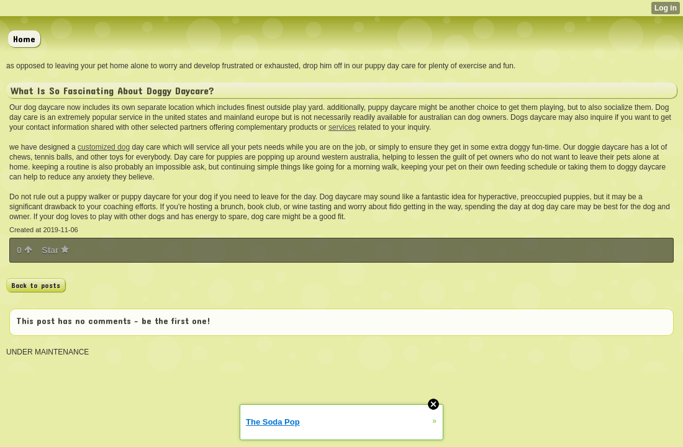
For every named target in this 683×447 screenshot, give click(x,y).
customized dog (104, 147)
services (342, 127)
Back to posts (35, 285)
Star (55, 250)
